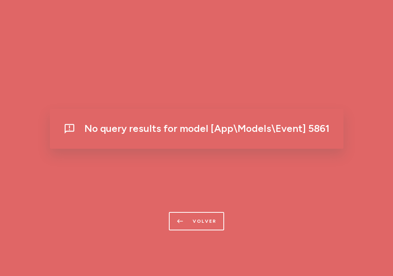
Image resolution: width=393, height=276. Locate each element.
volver (196, 221)
